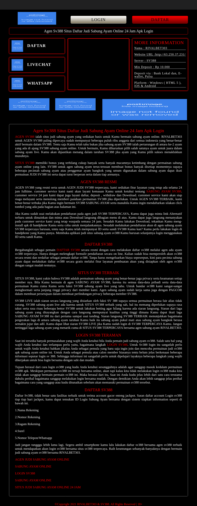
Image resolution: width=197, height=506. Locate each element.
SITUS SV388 (24, 163)
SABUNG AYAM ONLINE (33, 466)
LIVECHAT (31, 65)
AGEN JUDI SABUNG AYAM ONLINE (42, 459)
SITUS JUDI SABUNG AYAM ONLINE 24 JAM (48, 487)
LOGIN (98, 19)
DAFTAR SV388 (68, 250)
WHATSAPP (32, 83)
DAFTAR (160, 19)
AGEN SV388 (24, 136)
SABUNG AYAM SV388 (163, 191)
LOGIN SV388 (117, 345)
